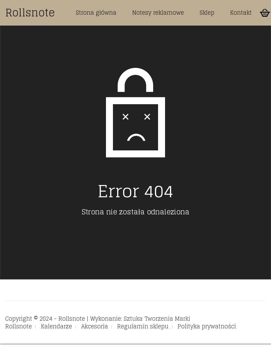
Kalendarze (56, 326)
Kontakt (241, 12)
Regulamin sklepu (143, 326)
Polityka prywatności (207, 326)
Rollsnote (30, 12)
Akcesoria (94, 326)
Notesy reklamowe (158, 12)
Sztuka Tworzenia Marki (157, 319)
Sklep (207, 12)
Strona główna (96, 12)
